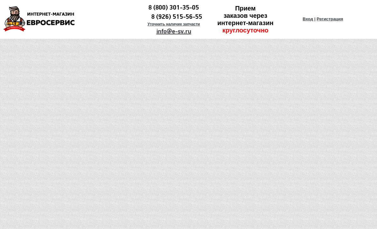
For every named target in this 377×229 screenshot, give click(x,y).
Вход (308, 19)
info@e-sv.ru (173, 31)
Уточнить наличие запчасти (173, 24)
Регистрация (330, 19)
